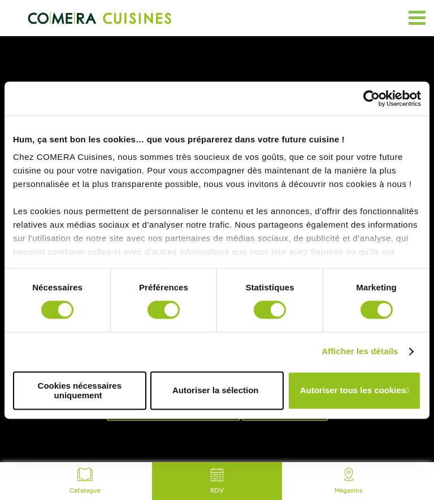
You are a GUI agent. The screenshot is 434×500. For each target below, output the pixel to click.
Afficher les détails (360, 351)
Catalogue (85, 481)
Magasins (349, 481)
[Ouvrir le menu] (417, 18)
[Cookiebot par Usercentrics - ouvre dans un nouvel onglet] (371, 98)
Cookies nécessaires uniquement (79, 390)
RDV (217, 481)
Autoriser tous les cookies (353, 390)
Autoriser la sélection (215, 390)
